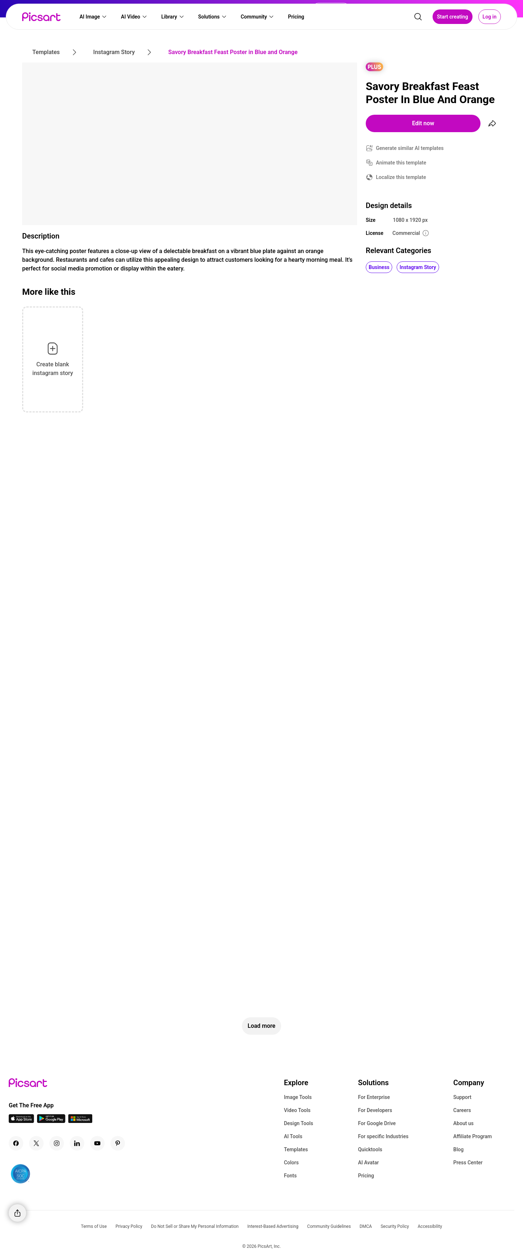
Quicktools (370, 1149)
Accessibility (430, 1226)
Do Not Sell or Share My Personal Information (195, 1226)
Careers (462, 1110)
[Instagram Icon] (56, 1143)
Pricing (366, 1175)
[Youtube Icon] (97, 1143)
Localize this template (401, 177)
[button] (93, 17)
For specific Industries (383, 1136)
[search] (418, 16)
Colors (291, 1162)
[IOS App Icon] (21, 1120)
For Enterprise (374, 1097)
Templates (296, 1149)
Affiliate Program (472, 1136)
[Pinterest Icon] (117, 1143)
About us (463, 1123)
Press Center (468, 1162)
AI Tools (293, 1136)
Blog (458, 1149)
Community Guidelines (329, 1226)
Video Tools (297, 1110)
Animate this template (401, 163)
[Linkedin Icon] (77, 1143)
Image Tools (298, 1097)
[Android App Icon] (51, 1120)
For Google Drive (377, 1123)
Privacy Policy (128, 1226)
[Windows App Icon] (80, 1120)
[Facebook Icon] (16, 1143)
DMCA (366, 1226)
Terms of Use (94, 1226)
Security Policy (395, 1226)
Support (462, 1097)
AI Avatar (368, 1162)
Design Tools (298, 1123)
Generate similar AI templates (410, 148)
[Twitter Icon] (36, 1143)
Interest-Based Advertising (273, 1226)
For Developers (375, 1110)
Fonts (290, 1175)
